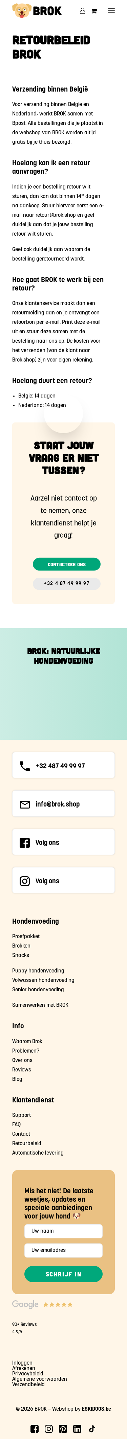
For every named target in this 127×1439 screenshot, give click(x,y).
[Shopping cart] (91, 11)
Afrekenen (23, 1368)
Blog (17, 1079)
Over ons (22, 1060)
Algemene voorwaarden (39, 1379)
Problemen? (25, 1051)
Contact (21, 1134)
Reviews (21, 1070)
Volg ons (47, 843)
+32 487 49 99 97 (60, 766)
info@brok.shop (58, 804)
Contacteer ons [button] (67, 564)
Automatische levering (38, 1153)
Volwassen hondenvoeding (43, 980)
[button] (111, 10)
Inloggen (22, 1363)
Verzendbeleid (28, 1384)
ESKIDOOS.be (96, 1409)
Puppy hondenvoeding (38, 971)
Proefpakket (26, 936)
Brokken (21, 946)
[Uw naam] (63, 1231)
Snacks (20, 955)
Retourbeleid (26, 1143)
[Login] (79, 11)
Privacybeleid (27, 1374)
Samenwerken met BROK (40, 1005)
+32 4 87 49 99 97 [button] (67, 583)
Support (21, 1115)
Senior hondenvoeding (38, 990)
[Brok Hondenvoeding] (37, 10)
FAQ (16, 1125)
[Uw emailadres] (63, 1250)
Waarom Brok (27, 1041)
